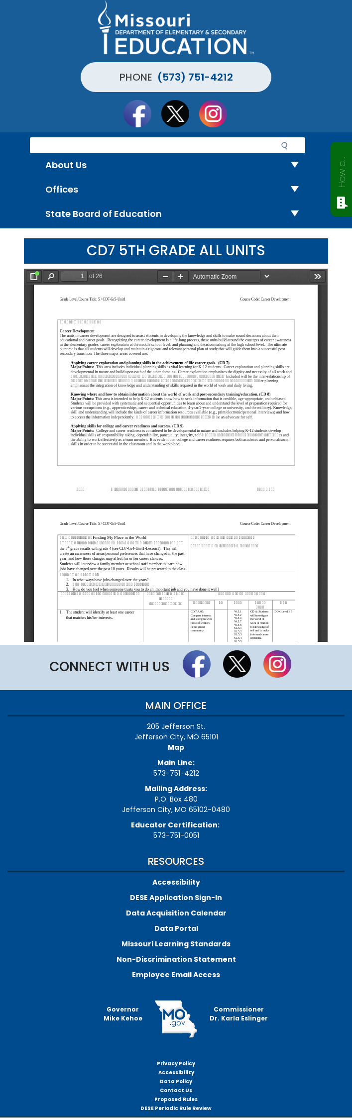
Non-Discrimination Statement (176, 959)
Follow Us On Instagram (217, 113)
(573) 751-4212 (195, 77)
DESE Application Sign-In (176, 898)
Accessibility (176, 882)
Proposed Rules (176, 1099)
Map (176, 747)
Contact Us (176, 1090)
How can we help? (342, 170)
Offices (176, 190)
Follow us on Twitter (180, 113)
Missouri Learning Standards (176, 944)
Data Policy (176, 1081)
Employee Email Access (176, 975)
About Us (176, 165)
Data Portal (176, 928)
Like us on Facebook (142, 113)
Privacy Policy (176, 1063)
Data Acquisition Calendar (176, 913)
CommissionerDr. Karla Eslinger (239, 1013)
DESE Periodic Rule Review (176, 1108)
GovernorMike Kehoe (123, 1013)
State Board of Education (176, 214)
